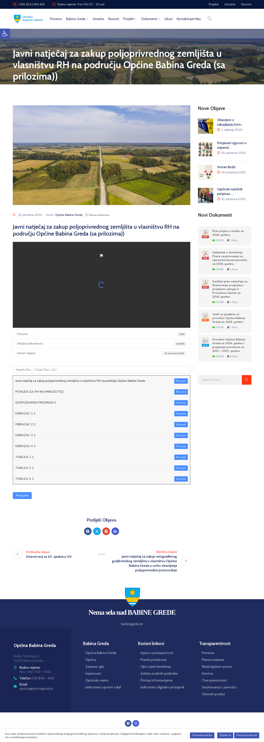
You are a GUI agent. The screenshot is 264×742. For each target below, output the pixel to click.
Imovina (207, 673)
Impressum (93, 673)
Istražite (98, 19)
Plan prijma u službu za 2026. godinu (228, 233)
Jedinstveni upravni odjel (103, 687)
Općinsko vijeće (97, 680)
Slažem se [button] (225, 735)
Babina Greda (77, 19)
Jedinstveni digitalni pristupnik (162, 687)
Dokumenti (150, 19)
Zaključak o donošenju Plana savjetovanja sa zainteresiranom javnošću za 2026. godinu (229, 258)
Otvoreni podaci (213, 694)
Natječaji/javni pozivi (217, 667)
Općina (91, 660)
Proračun (208, 653)
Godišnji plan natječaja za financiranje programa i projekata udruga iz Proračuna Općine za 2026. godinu (229, 289)
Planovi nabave (213, 660)
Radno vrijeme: (29, 667)
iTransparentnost (214, 680)
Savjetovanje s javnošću (219, 687)
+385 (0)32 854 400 (31, 4)
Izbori (169, 19)
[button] (5, 34)
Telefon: (36, 678)
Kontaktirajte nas (189, 19)
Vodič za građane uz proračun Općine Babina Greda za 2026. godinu (228, 318)
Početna (56, 19)
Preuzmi (181, 381)
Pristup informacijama (156, 680)
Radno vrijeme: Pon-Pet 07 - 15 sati (80, 4)
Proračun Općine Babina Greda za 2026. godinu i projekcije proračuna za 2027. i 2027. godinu (228, 345)
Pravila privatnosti (153, 660)
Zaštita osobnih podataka (159, 673)
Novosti (113, 19)
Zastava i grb (95, 667)
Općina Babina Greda (68, 215)
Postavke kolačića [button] (202, 735)
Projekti (130, 19)
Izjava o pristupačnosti (157, 653)
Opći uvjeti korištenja (155, 667)
